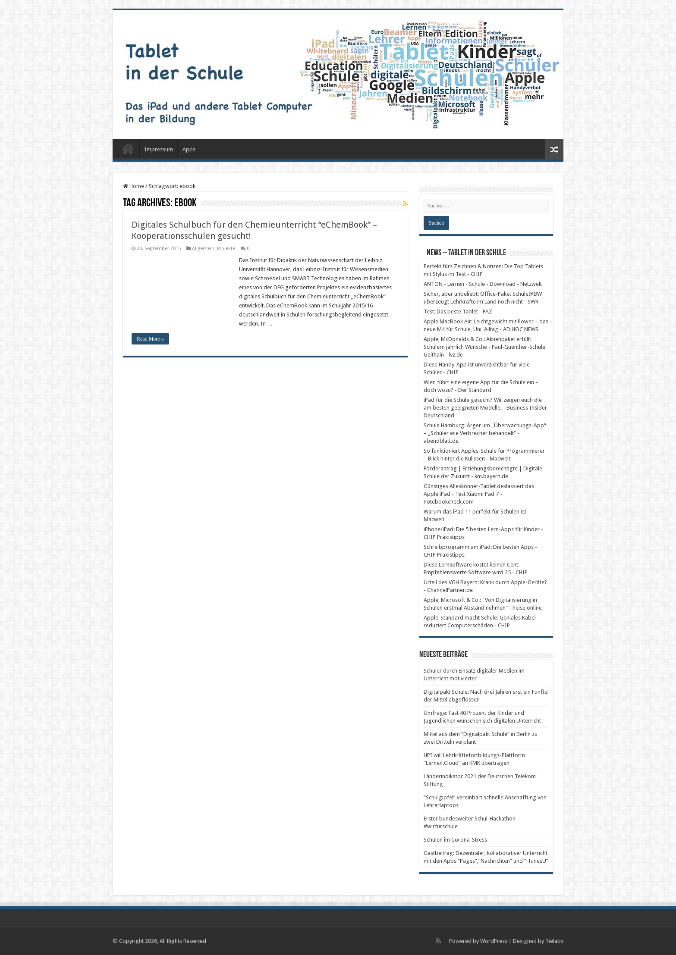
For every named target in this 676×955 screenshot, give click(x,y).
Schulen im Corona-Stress (455, 839)
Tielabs (554, 941)
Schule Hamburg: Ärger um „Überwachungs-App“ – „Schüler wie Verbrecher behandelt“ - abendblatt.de (485, 433)
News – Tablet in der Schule (466, 253)
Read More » (150, 339)
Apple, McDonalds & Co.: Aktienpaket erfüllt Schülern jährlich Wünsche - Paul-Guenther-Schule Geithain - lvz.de (484, 347)
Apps (188, 149)
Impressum (159, 149)
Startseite (128, 148)
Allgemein (203, 248)
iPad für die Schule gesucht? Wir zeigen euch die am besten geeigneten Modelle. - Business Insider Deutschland (485, 408)
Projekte (226, 248)
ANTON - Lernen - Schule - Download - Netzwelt (483, 284)
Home (133, 186)
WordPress (493, 941)
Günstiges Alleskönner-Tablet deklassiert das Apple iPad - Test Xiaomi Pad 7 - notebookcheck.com (479, 494)
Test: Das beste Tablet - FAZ (458, 311)
